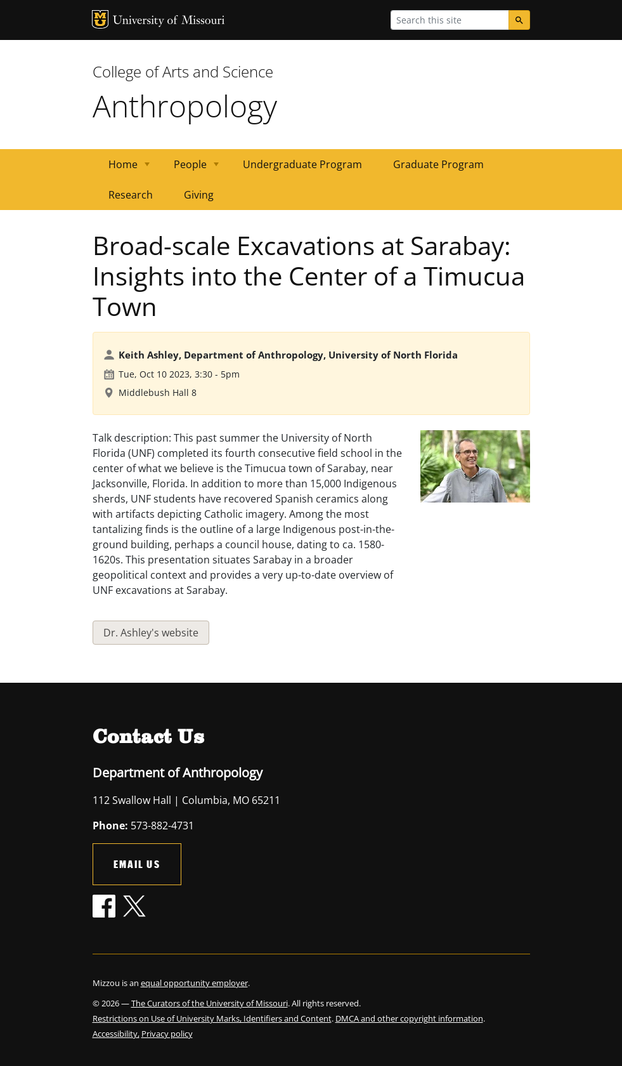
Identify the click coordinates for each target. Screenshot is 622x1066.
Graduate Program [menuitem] (438, 164)
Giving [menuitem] (199, 195)
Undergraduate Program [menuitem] (302, 164)
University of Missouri (169, 21)
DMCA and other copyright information (409, 1018)
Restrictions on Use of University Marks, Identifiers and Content (212, 1018)
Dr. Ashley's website (150, 633)
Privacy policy (167, 1033)
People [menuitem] (189, 168)
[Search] (519, 20)
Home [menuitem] (121, 168)
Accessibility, (116, 1033)
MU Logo (100, 19)
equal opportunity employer (194, 983)
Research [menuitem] (130, 195)
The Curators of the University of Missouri (209, 1003)
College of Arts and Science (183, 71)
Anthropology (185, 105)
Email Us (136, 864)
